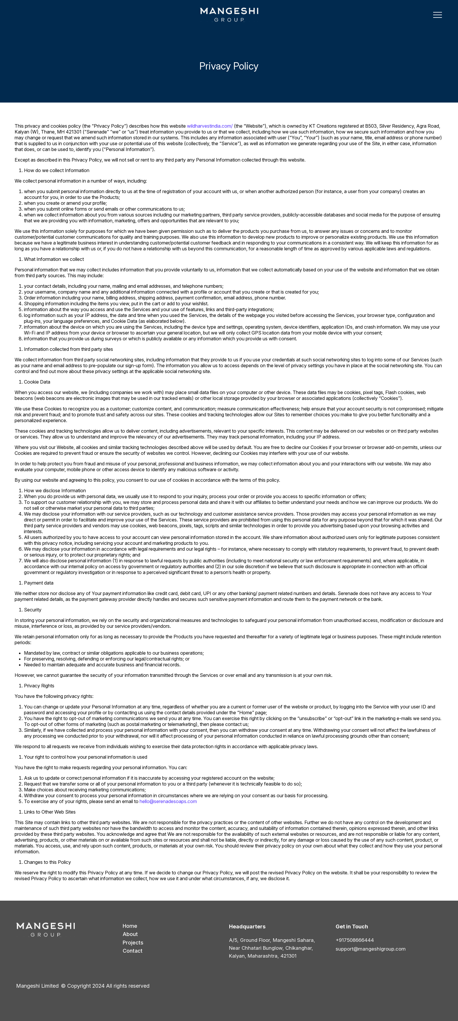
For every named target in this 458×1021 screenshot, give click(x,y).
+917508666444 (355, 940)
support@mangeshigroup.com (371, 949)
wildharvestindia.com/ (210, 126)
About (130, 934)
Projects (133, 942)
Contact (133, 951)
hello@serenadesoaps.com (168, 801)
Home (130, 926)
